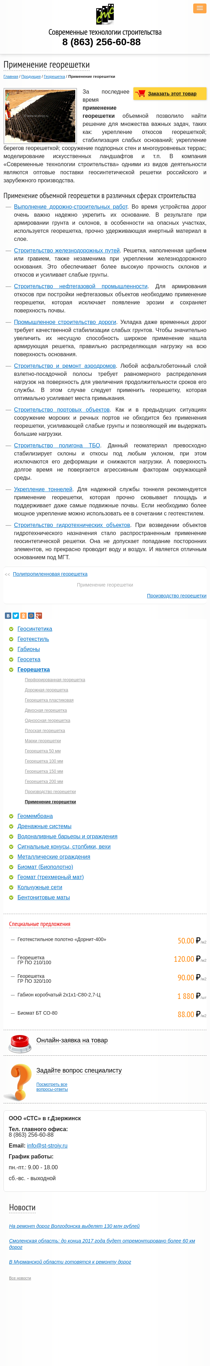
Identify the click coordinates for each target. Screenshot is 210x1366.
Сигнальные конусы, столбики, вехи (64, 846)
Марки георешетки (43, 740)
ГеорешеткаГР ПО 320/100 (34, 978)
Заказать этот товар (172, 93)
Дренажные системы (44, 826)
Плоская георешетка (45, 730)
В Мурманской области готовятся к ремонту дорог (70, 1262)
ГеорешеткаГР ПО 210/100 (34, 960)
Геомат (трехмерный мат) (51, 877)
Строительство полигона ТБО (57, 445)
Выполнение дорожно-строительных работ (70, 207)
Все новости (20, 1278)
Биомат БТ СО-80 (37, 1013)
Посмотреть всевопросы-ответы (52, 1087)
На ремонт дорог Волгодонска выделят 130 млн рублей (74, 1226)
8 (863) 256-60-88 (101, 41)
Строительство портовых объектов (62, 410)
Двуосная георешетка (46, 710)
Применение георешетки (50, 801)
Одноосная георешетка (47, 720)
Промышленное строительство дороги (65, 322)
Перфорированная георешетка (55, 679)
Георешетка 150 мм (44, 771)
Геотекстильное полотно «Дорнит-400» (62, 939)
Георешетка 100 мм (44, 761)
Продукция (31, 76)
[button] (199, 8)
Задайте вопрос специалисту (79, 1070)
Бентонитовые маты (44, 897)
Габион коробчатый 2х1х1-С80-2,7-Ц (59, 995)
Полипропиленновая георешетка (50, 574)
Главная (11, 76)
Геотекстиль (33, 639)
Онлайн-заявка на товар (72, 1040)
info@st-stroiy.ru (47, 1146)
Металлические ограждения (54, 856)
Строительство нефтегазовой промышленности (80, 286)
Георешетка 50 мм (43, 751)
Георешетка (54, 76)
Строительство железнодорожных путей (67, 250)
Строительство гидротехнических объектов (72, 525)
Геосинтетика (35, 629)
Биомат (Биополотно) (45, 867)
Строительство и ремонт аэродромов (65, 366)
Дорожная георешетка (46, 690)
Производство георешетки (176, 596)
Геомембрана (35, 816)
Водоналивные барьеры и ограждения (68, 836)
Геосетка (29, 659)
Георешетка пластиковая (49, 700)
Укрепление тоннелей (43, 489)
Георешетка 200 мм (44, 781)
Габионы (29, 649)
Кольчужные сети (40, 887)
